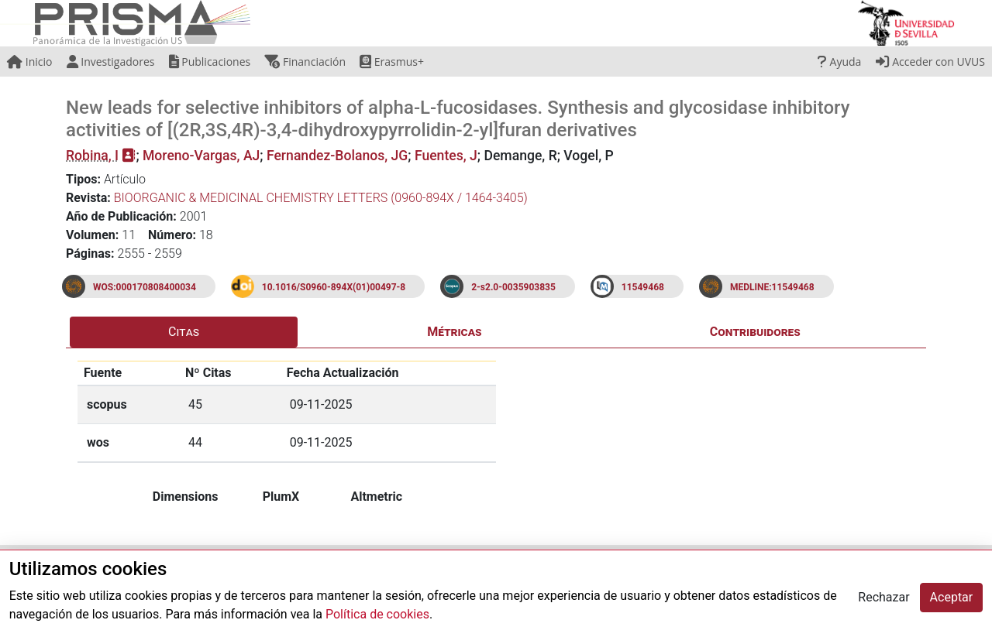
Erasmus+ (392, 61)
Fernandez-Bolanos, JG (337, 155)
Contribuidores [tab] (755, 331)
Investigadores (111, 61)
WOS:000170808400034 (144, 287)
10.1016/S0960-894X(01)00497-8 (333, 287)
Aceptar (951, 597)
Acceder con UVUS (930, 61)
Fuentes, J (446, 155)
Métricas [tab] (454, 331)
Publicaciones (210, 61)
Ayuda (839, 61)
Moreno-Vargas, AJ (201, 155)
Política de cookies (377, 614)
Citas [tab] (183, 331)
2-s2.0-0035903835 (513, 287)
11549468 (643, 287)
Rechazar (883, 597)
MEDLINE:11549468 (772, 287)
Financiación (305, 61)
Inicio (29, 61)
